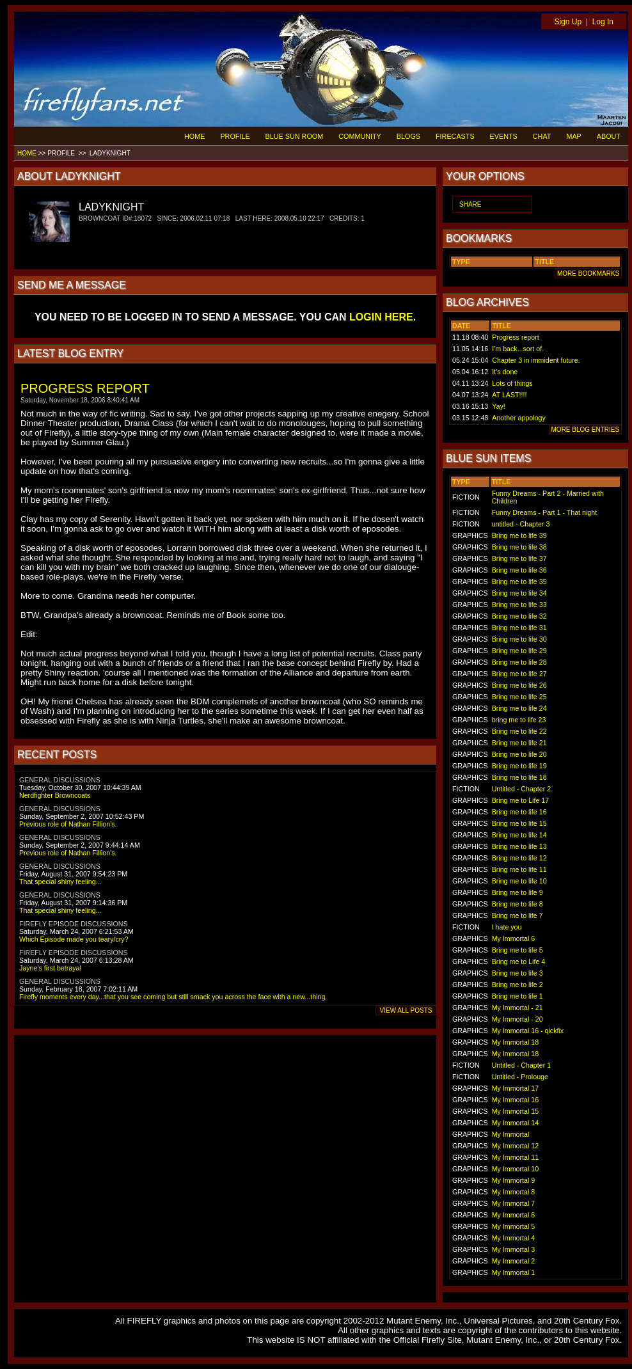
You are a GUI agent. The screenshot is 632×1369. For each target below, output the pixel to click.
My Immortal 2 (513, 1261)
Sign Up (567, 21)
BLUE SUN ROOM (294, 136)
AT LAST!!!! (509, 395)
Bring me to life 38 (519, 547)
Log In (602, 21)
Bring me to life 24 (519, 708)
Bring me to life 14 (519, 835)
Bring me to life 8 (517, 904)
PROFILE (234, 136)
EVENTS (503, 136)
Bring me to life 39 (519, 535)
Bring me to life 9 (517, 892)
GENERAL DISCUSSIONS (59, 780)
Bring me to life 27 (519, 673)
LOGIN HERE (381, 317)
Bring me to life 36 (519, 570)
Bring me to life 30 (519, 639)
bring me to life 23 (519, 720)
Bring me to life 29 (519, 650)
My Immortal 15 (515, 1111)
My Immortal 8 (513, 1192)
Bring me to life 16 (519, 812)
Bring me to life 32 (519, 616)
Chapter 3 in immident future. (536, 360)
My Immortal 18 (515, 1042)
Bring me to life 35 (519, 581)
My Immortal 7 (513, 1203)
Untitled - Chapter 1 (521, 1065)
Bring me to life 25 (519, 696)
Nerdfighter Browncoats (54, 795)
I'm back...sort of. (518, 348)
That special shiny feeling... (60, 881)
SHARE (470, 204)
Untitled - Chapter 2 (521, 789)
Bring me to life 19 (519, 766)
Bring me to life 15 (519, 823)
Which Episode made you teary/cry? (74, 939)
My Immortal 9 (513, 1180)
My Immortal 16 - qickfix (528, 1030)
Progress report (515, 337)
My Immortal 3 (513, 1249)
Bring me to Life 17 (520, 800)
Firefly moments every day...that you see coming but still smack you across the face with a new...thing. (173, 997)
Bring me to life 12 (519, 858)
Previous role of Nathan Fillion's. (67, 824)
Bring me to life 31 (519, 627)
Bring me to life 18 (519, 777)
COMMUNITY (359, 136)
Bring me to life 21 (519, 743)
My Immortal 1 (513, 1272)
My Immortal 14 (515, 1123)
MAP (573, 136)
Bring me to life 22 (519, 731)
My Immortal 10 (515, 1169)
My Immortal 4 (513, 1238)
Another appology (519, 418)
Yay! (498, 406)
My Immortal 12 (515, 1146)
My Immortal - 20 (517, 1019)
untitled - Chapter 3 (521, 524)
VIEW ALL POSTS (406, 1010)
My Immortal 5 (513, 1226)
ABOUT (608, 136)
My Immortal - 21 (517, 1007)
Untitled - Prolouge (520, 1076)
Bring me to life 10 (519, 881)
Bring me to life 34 (519, 593)
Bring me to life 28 (519, 662)
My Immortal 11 (515, 1157)
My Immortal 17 (515, 1088)
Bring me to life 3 (517, 973)
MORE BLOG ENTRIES (585, 429)
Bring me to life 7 (517, 915)
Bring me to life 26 (519, 685)
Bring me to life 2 (517, 984)
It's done (504, 372)
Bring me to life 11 (519, 869)
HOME (194, 136)
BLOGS (408, 136)
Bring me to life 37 (519, 558)
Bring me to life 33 (519, 604)
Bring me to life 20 (519, 754)
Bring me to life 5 (517, 950)
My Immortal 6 (513, 938)
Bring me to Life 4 (519, 961)
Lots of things (512, 383)
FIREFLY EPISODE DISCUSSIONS (73, 924)
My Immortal (511, 1134)
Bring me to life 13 (519, 846)
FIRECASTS (455, 136)
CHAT (542, 136)
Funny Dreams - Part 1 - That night (544, 512)
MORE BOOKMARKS (588, 273)
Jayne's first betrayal (50, 968)
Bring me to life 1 (517, 996)
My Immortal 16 (515, 1100)
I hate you (507, 927)
